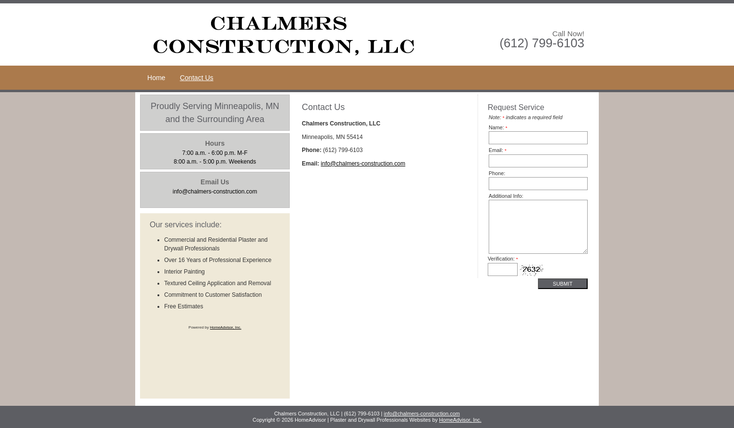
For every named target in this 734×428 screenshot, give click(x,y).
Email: (498, 150)
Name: (498, 127)
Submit (563, 284)
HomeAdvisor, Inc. (225, 327)
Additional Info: (506, 196)
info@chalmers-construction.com (363, 163)
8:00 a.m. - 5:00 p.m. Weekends (215, 152)
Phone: (497, 173)
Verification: (503, 259)
